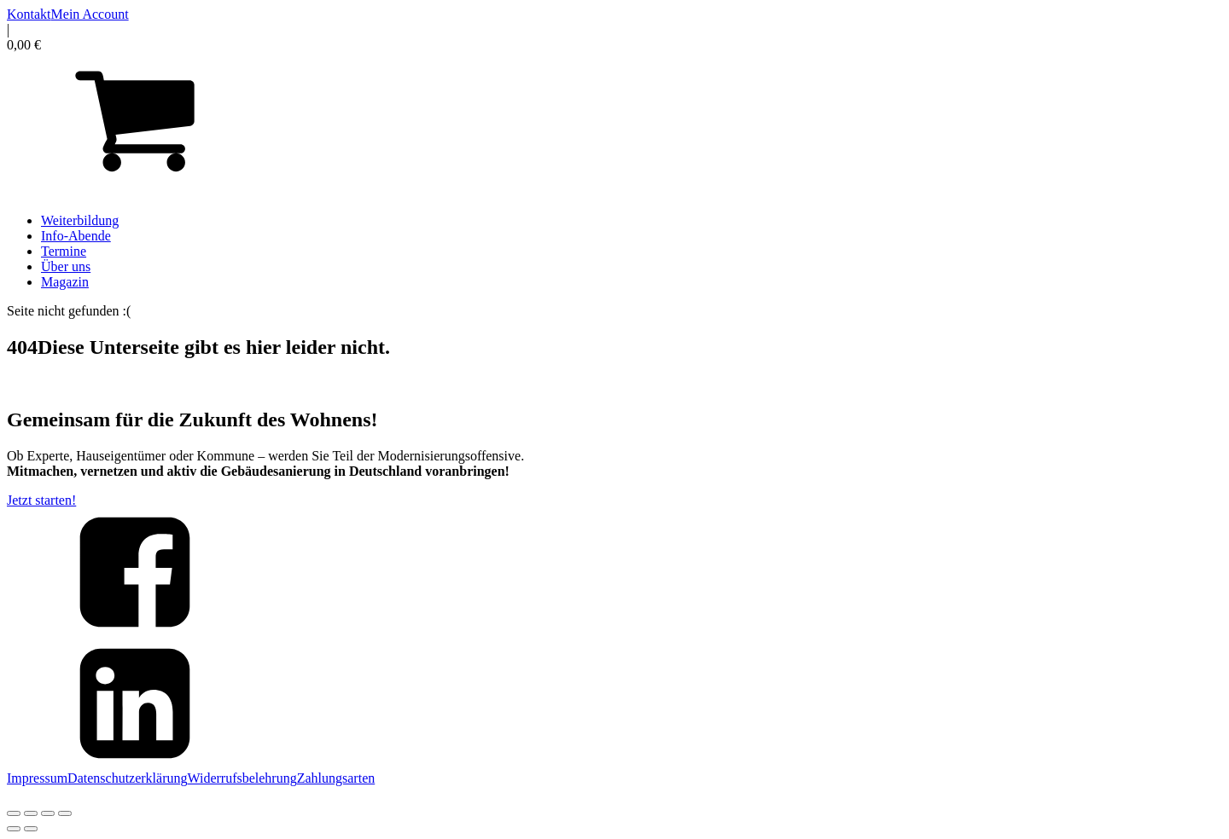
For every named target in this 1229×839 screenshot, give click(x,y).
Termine (63, 251)
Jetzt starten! (41, 500)
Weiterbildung (80, 220)
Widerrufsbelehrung (242, 778)
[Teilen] (48, 813)
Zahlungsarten (336, 778)
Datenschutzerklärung (127, 778)
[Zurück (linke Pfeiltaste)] (13, 828)
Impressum (37, 778)
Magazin (65, 282)
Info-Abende (76, 236)
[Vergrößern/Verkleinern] (13, 813)
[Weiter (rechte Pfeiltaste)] (31, 828)
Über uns (65, 266)
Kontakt (29, 14)
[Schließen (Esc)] (65, 813)
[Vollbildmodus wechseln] (31, 813)
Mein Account (90, 14)
